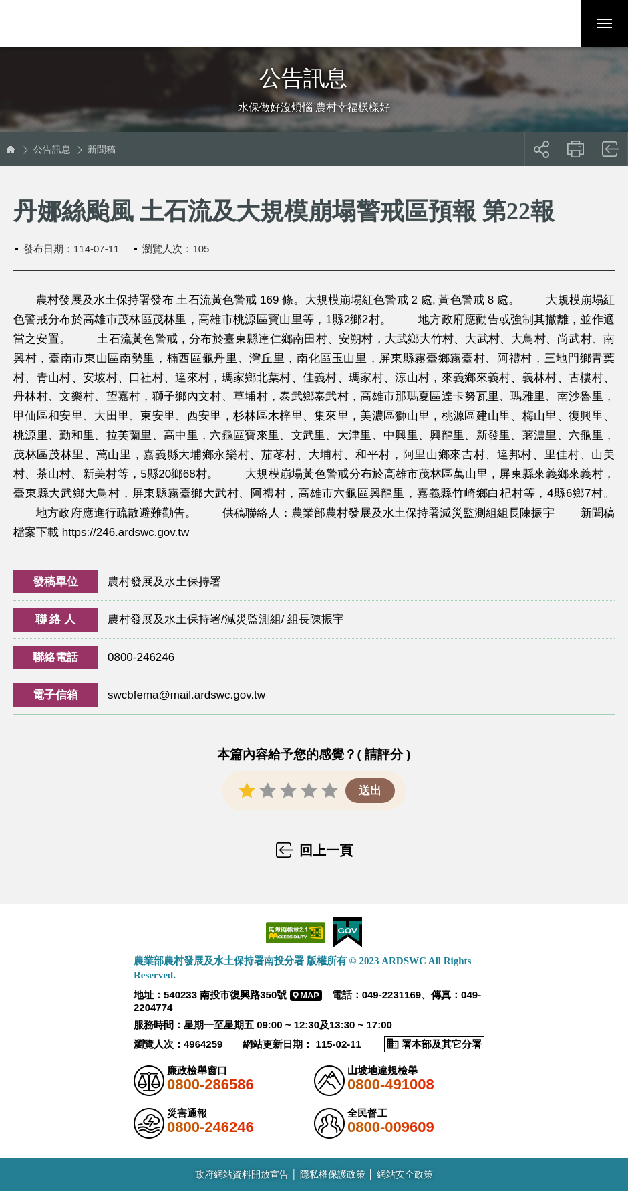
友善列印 (576, 149)
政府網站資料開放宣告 (242, 1174)
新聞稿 (102, 149)
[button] (557, 23)
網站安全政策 (405, 1174)
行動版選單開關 (604, 26)
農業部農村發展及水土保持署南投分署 (102, 23)
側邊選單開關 (314, 65)
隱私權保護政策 (332, 1174)
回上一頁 (611, 149)
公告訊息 (52, 149)
